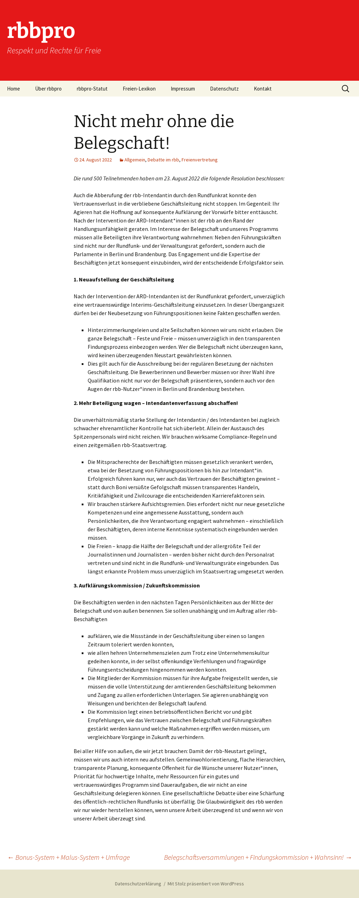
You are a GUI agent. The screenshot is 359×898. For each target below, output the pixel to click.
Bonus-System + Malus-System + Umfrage (68, 857)
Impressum (183, 88)
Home (13, 88)
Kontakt (263, 88)
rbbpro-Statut (92, 88)
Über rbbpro (48, 88)
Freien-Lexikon (139, 88)
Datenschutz (224, 88)
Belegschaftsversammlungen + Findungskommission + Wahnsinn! (258, 857)
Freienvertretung (200, 160)
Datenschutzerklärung (138, 883)
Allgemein (134, 160)
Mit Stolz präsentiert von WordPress (206, 883)
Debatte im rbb (163, 160)
